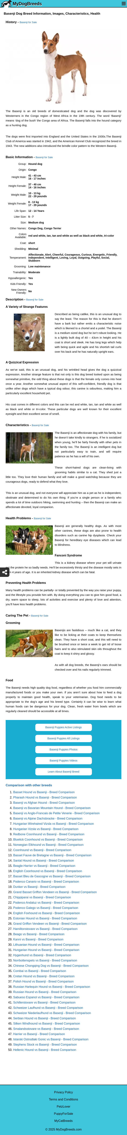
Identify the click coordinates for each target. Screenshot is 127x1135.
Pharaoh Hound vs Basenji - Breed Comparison (45, 797)
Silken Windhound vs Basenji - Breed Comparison (46, 1023)
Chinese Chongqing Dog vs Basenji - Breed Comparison (51, 965)
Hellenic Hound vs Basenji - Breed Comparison (44, 1049)
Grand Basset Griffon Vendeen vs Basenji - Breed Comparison (55, 892)
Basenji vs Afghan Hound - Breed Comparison (44, 802)
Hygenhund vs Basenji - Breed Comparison (42, 955)
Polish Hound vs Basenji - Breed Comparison (43, 981)
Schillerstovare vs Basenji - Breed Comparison (44, 1002)
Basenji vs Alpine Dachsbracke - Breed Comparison (47, 818)
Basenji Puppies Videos (63, 760)
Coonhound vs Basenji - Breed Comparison (42, 850)
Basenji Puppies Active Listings (63, 727)
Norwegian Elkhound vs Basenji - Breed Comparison (48, 844)
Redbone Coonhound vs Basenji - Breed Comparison (48, 834)
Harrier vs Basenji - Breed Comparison (39, 1034)
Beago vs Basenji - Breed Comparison (38, 934)
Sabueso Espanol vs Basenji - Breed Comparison (46, 997)
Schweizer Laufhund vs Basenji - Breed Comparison (48, 1007)
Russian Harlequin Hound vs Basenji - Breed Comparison (51, 986)
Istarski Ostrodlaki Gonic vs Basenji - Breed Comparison (50, 1039)
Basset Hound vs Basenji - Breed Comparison (44, 792)
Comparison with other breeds (29, 785)
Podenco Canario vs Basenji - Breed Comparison (46, 881)
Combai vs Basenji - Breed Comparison (39, 971)
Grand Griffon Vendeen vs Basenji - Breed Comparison (50, 923)
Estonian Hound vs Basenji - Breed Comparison (45, 918)
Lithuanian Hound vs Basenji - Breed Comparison (46, 944)
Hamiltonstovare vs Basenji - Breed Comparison (45, 928)
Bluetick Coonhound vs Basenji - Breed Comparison (48, 839)
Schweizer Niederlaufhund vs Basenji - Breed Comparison (52, 1013)
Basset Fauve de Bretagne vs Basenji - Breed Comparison (52, 855)
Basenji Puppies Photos (64, 749)
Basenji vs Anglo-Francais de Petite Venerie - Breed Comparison (56, 813)
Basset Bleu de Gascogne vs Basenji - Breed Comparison (52, 876)
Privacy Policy (63, 1092)
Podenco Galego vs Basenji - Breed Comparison (45, 907)
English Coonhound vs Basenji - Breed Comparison (47, 871)
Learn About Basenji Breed (63, 771)
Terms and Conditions (63, 1099)
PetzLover (63, 1106)
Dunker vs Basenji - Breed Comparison (39, 886)
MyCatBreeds (63, 1120)
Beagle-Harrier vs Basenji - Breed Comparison (44, 865)
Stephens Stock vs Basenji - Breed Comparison (45, 1044)
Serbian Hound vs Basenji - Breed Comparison (44, 1018)
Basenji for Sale (28, 22)
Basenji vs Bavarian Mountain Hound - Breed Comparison (52, 808)
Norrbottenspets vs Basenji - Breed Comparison (45, 960)
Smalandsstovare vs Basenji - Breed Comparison (46, 1028)
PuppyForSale (63, 1113)
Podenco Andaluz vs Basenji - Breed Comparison (46, 902)
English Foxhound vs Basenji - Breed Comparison (46, 913)
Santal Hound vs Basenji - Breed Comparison (43, 860)
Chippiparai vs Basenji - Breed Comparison (42, 897)
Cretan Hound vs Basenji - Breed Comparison (44, 976)
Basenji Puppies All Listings (63, 738)
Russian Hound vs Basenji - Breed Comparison (44, 992)
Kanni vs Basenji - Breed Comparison (38, 939)
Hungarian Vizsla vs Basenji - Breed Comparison (46, 829)
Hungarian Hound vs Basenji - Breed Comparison (46, 950)
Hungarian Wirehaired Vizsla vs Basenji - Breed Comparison (53, 823)
